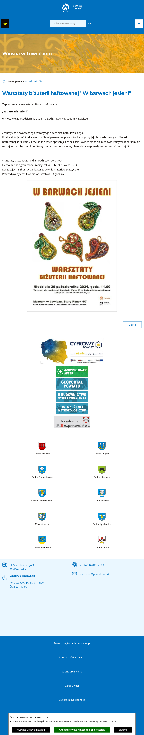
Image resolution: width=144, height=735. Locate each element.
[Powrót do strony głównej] (4, 81)
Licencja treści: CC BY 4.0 (72, 657)
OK (90, 23)
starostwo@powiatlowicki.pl (95, 574)
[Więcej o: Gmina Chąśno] (101, 448)
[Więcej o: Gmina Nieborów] (42, 542)
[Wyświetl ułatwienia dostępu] (5, 23)
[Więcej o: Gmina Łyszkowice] (102, 518)
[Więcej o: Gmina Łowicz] (102, 495)
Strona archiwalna (72, 671)
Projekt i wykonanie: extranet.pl (72, 643)
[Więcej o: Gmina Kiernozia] (102, 471)
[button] (139, 23)
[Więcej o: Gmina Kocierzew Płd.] (42, 495)
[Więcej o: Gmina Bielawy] (42, 448)
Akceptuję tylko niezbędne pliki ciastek (82, 729)
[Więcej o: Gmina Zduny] (102, 542)
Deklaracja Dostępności (72, 699)
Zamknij (123, 729)
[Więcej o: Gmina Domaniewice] (42, 471)
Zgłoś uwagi (72, 685)
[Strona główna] (72, 8)
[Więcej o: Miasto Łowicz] (42, 518)
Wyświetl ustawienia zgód (31, 729)
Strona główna (14, 81)
